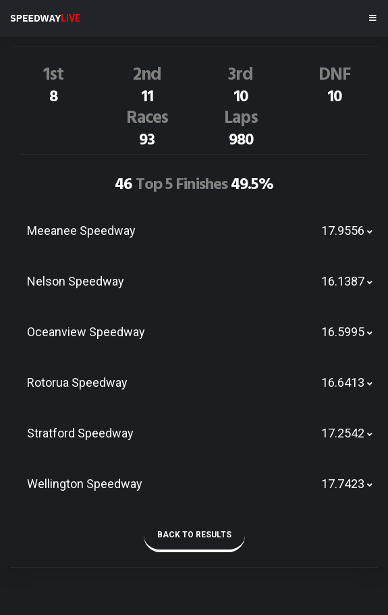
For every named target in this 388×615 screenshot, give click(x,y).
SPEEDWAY (45, 18)
